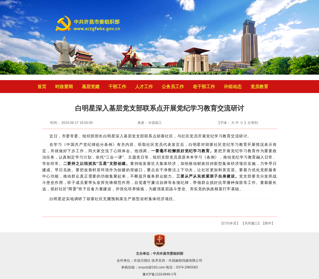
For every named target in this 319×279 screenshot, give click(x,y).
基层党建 (91, 86)
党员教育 (259, 86)
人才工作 (144, 86)
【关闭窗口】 (251, 223)
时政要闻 (64, 86)
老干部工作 (204, 86)
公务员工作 (173, 86)
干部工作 (117, 86)
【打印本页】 (230, 223)
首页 (41, 86)
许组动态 (233, 86)
